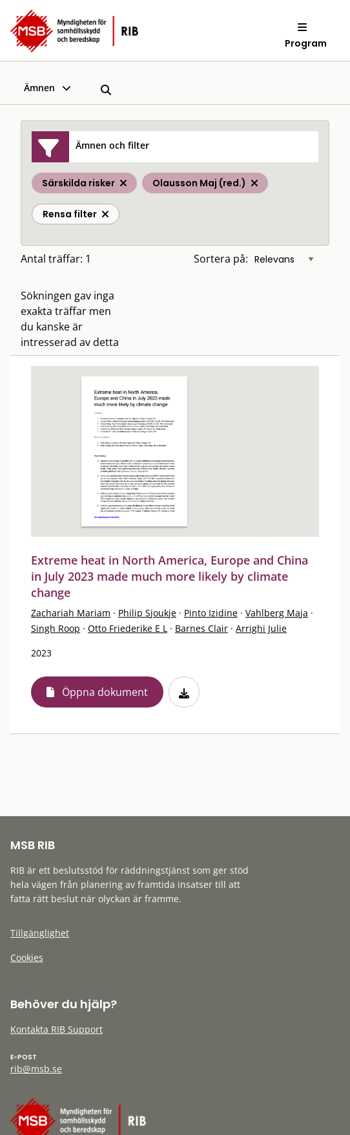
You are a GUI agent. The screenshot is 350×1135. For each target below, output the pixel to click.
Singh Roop (55, 628)
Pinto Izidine (211, 613)
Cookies (26, 957)
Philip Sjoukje (147, 613)
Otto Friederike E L (127, 628)
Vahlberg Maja (276, 613)
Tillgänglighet (39, 933)
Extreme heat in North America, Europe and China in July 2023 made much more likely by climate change (169, 576)
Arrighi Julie (261, 628)
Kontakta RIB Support (56, 1029)
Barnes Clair (201, 628)
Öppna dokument (105, 692)
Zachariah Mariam (70, 613)
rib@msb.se (36, 1069)
